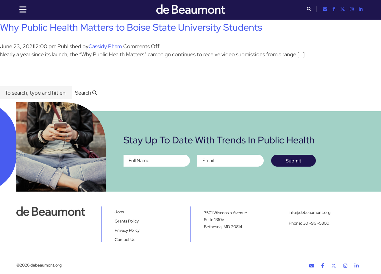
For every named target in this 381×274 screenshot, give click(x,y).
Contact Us (125, 239)
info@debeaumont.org (309, 212)
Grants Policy (127, 221)
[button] (309, 9)
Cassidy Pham (105, 46)
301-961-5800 (316, 223)
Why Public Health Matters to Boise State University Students (131, 27)
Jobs (119, 211)
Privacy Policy (127, 230)
